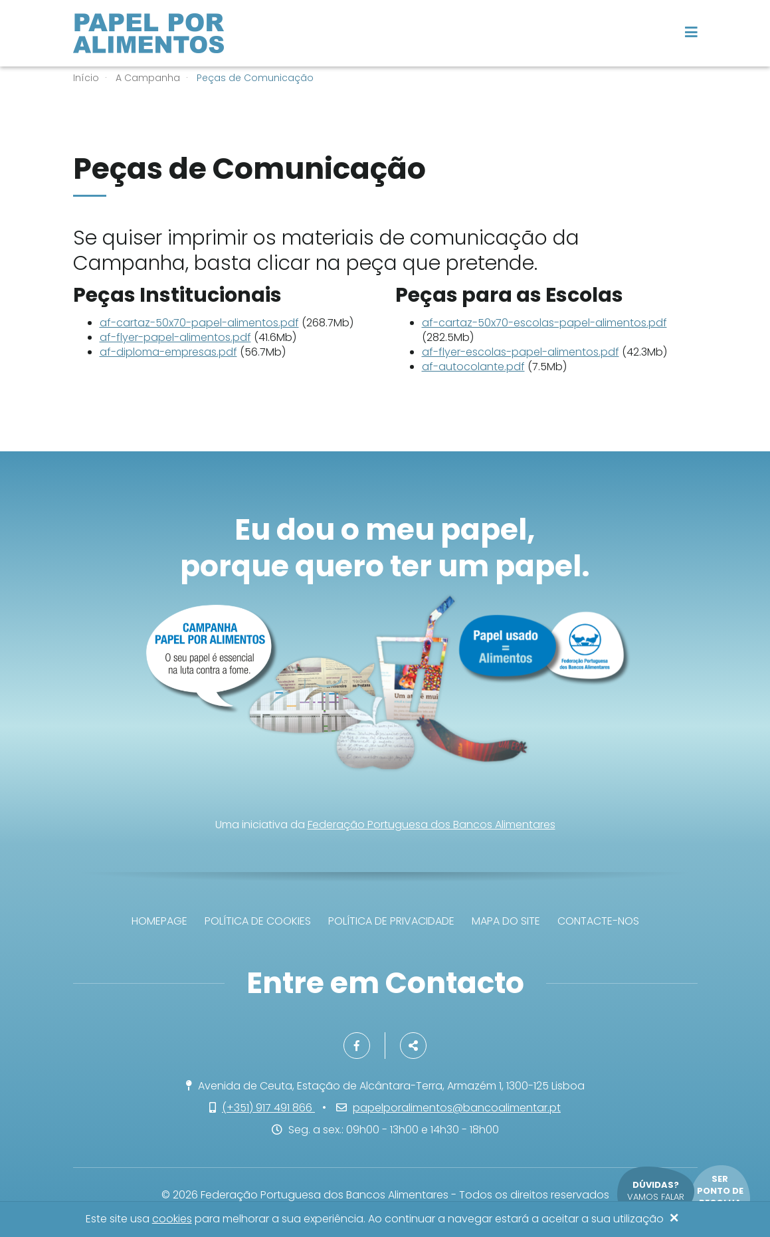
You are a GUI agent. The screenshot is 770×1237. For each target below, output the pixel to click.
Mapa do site (506, 921)
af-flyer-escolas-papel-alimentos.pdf (520, 352)
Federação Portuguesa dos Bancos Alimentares (431, 824)
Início (86, 77)
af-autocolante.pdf (473, 366)
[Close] (674, 1219)
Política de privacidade (391, 921)
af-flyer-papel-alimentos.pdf (175, 337)
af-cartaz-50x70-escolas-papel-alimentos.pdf (544, 322)
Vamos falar (655, 1191)
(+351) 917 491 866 (268, 1107)
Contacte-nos (598, 921)
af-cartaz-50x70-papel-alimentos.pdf (199, 322)
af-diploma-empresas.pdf (168, 352)
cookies (172, 1219)
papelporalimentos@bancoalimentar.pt (457, 1107)
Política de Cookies (258, 921)
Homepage (159, 921)
